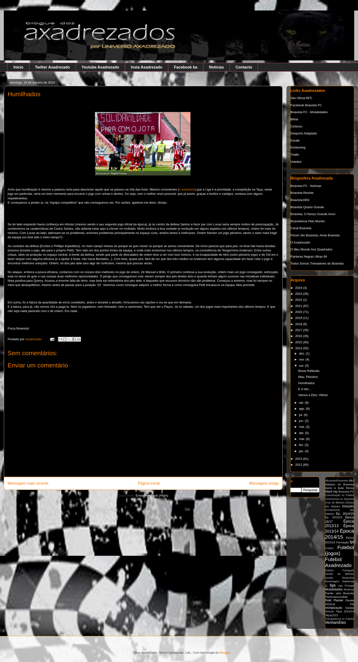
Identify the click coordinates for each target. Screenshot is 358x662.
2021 (299, 306)
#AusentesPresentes (336, 480)
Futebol (329, 548)
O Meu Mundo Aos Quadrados (311, 249)
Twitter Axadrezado (52, 67)
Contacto (244, 67)
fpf (352, 542)
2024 (299, 288)
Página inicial (149, 483)
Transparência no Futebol (339, 619)
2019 (299, 318)
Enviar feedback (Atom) (152, 495)
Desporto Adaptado (303, 133)
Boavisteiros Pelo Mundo (307, 221)
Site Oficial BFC (301, 98)
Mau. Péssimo (308, 377)
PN (352, 604)
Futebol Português (339, 570)
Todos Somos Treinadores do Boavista (317, 263)
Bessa (350, 487)
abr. (302, 433)
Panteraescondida (336, 596)
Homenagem (332, 581)
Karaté (295, 140)
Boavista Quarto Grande (307, 207)
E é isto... (304, 389)
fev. (302, 445)
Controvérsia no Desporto (339, 499)
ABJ (351, 480)
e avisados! (187, 189)
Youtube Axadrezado (100, 67)
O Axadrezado (300, 242)
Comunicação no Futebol (339, 495)
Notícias (216, 67)
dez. (302, 353)
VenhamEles (335, 622)
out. (302, 365)
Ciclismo (296, 126)
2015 (299, 342)
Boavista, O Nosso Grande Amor (313, 214)
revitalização (333, 607)
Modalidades (334, 589)
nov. (302, 359)
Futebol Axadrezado (338, 562)
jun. (302, 421)
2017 (299, 330)
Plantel (338, 600)
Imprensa (348, 581)
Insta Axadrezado (146, 67)
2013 (299, 459)
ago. (302, 408)
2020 (299, 312)
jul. (301, 415)
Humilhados (306, 383)
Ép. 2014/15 (345, 513)
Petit (328, 600)
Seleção (329, 611)
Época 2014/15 (339, 534)
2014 (299, 348)
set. (302, 402)
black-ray (331, 491)
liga (333, 585)
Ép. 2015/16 (333, 517)
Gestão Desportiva (339, 578)
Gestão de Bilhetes (339, 574)
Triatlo (294, 154)
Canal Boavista (300, 228)
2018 (299, 324)
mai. (302, 427)
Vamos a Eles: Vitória (312, 395)
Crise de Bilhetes (334, 502)
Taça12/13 (331, 615)
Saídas (349, 607)
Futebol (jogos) (339, 550)
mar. (302, 439)
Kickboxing (297, 147)
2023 (299, 294)
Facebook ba (185, 67)
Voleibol (295, 162)
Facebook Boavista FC (306, 105)
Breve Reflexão (308, 371)
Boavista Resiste (302, 193)
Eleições (348, 506)
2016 (299, 336)
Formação (342, 542)
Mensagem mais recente (28, 483)
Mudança (349, 589)
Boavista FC (346, 491)
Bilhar (294, 119)
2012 (299, 464)
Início (18, 67)
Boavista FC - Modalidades (309, 112)
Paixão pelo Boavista (339, 593)
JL (326, 585)
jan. (302, 451)
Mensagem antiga (264, 483)
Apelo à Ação (334, 487)
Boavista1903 (299, 200)
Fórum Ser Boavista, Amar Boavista (315, 235)
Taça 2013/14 (345, 611)
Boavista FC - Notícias (305, 186)
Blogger (225, 652)
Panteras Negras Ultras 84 (308, 256)
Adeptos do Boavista (339, 484)
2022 (299, 300)
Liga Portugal (346, 585)
